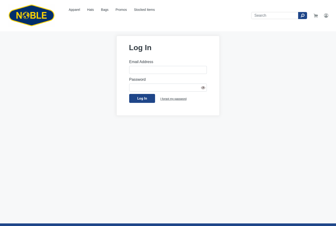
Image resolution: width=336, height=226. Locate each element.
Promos (121, 10)
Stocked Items (144, 10)
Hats (90, 10)
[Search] (274, 15)
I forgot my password (173, 99)
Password (137, 79)
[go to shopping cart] (316, 15)
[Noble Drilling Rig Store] (32, 15)
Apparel (74, 10)
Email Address (141, 62)
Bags (104, 10)
